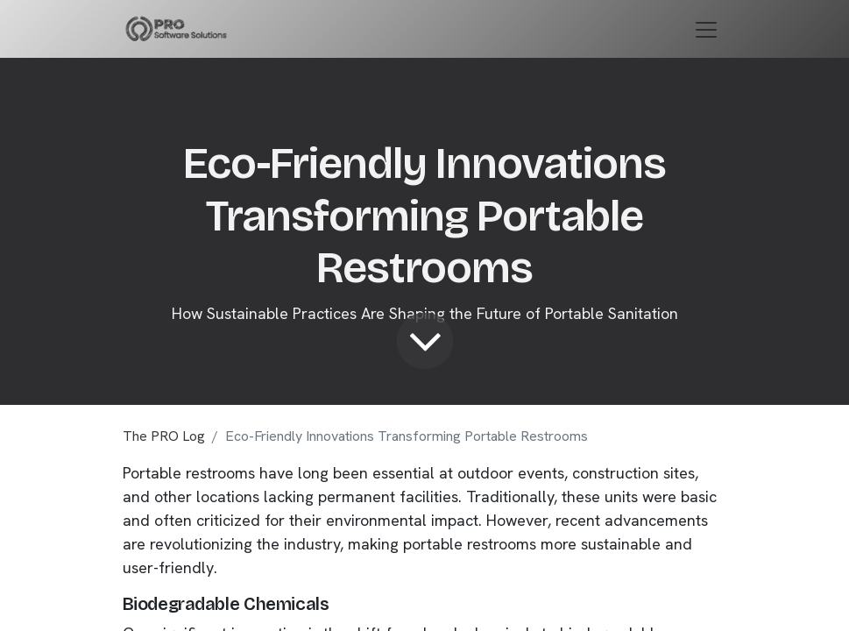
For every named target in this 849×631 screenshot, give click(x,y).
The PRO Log (164, 436)
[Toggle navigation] (706, 29)
